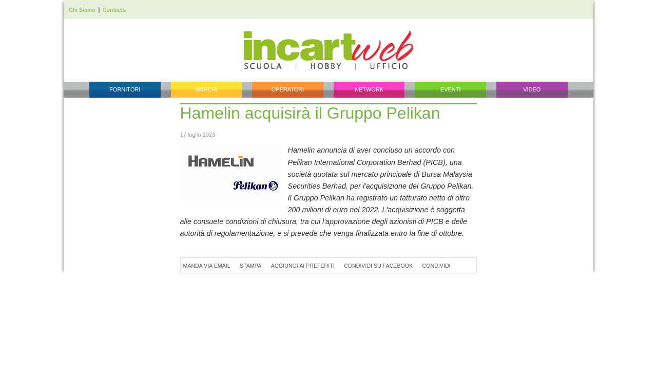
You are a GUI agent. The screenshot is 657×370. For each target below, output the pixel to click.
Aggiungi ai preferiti (303, 266)
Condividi (436, 266)
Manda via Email (206, 266)
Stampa (250, 266)
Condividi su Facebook (378, 266)
